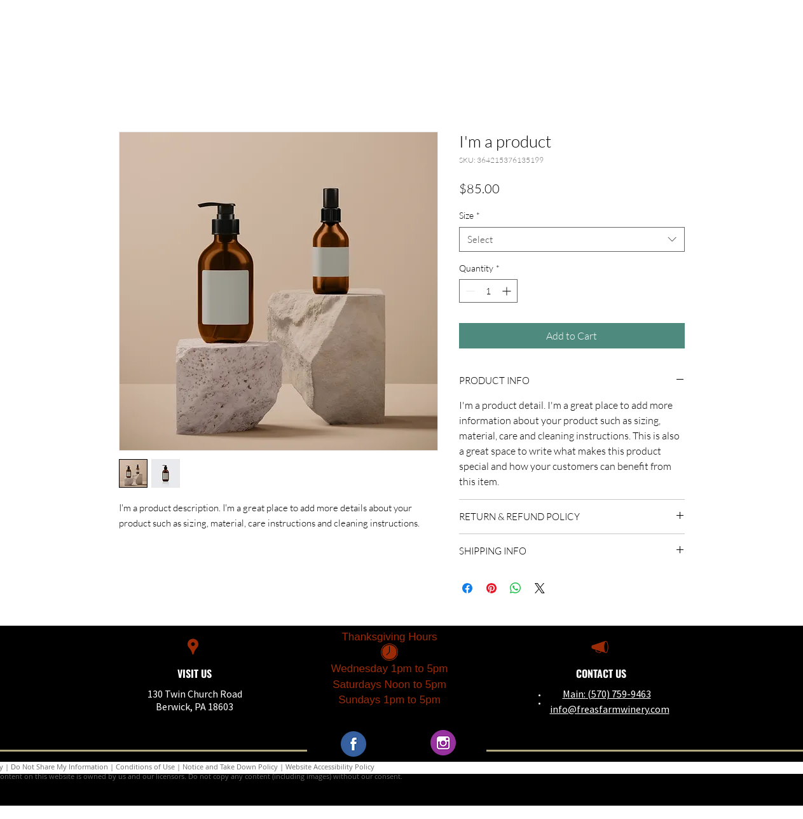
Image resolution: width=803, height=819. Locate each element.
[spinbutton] (488, 291)
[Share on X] (539, 588)
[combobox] (572, 239)
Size (469, 215)
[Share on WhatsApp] (515, 588)
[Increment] (508, 291)
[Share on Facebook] (467, 588)
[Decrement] (469, 291)
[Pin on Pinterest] (491, 588)
